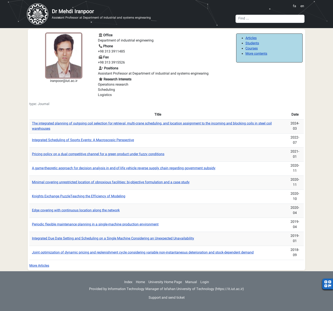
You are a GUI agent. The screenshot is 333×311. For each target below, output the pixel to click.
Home (140, 282)
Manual (191, 282)
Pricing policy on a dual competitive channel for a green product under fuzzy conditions (98, 154)
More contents (256, 54)
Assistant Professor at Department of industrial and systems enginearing (101, 18)
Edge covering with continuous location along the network (76, 210)
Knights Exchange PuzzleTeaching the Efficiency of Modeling (78, 196)
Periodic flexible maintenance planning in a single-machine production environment (95, 224)
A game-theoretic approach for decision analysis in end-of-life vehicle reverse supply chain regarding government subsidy (123, 168)
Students (252, 43)
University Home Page (165, 282)
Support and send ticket (167, 298)
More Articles (39, 266)
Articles (251, 38)
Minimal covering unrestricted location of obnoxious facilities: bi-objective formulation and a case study (111, 182)
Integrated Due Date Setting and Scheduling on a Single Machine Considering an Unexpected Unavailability (113, 238)
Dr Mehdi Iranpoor (73, 12)
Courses (251, 48)
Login (204, 282)
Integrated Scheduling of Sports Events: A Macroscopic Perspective (83, 140)
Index (128, 282)
